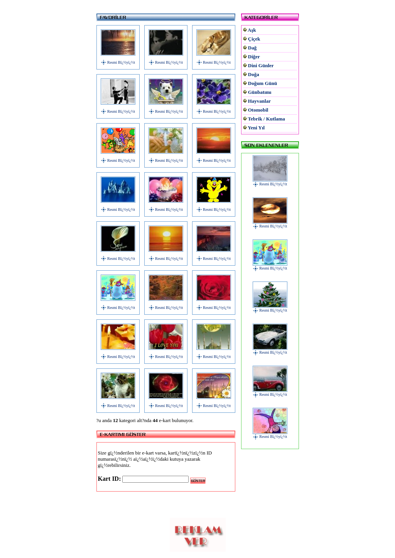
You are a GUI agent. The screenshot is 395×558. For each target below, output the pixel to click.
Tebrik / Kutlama (266, 119)
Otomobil (258, 110)
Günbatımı (260, 92)
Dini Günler (261, 65)
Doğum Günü (262, 83)
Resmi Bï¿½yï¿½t (121, 62)
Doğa (253, 74)
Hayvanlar (259, 101)
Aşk (252, 30)
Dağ (252, 48)
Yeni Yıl (256, 128)
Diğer (254, 56)
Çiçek (254, 39)
